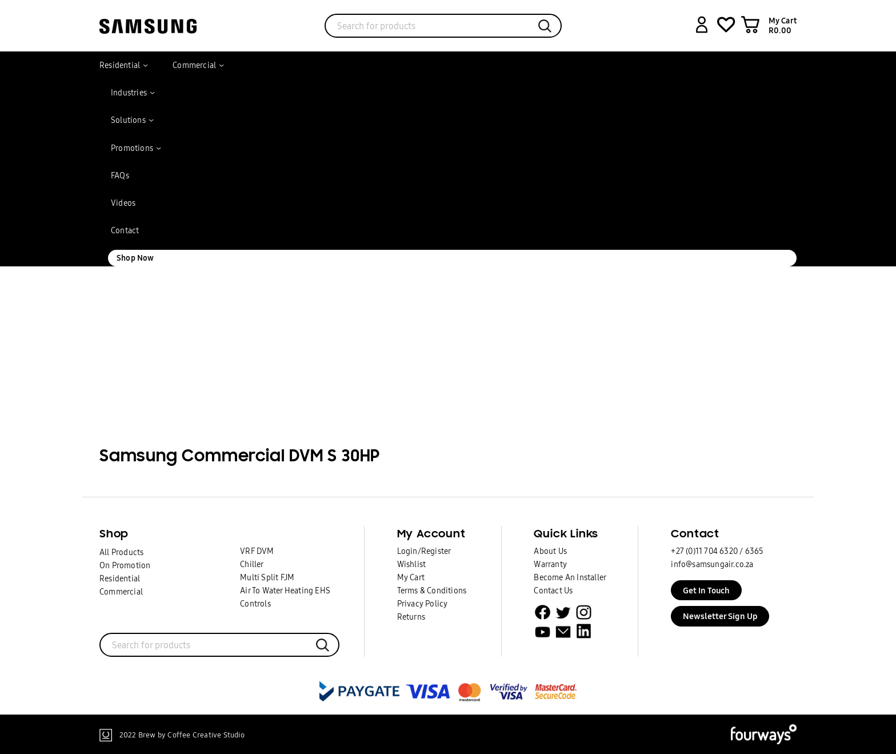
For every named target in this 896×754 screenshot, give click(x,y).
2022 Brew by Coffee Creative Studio (182, 734)
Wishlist (411, 564)
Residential (119, 65)
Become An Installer (570, 577)
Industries (129, 92)
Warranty (550, 564)
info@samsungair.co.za (712, 564)
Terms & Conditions (432, 590)
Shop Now (135, 258)
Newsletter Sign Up (720, 616)
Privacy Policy (422, 603)
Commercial (194, 65)
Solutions (128, 120)
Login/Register (424, 551)
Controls (255, 603)
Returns (411, 617)
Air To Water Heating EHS (285, 590)
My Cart (411, 577)
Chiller (251, 564)
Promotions (132, 148)
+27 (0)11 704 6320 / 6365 (717, 551)
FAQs (120, 175)
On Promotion (124, 565)
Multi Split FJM (267, 577)
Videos (123, 203)
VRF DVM (257, 551)
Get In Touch (706, 590)
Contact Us (553, 590)
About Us (550, 551)
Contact (125, 230)
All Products (121, 552)
